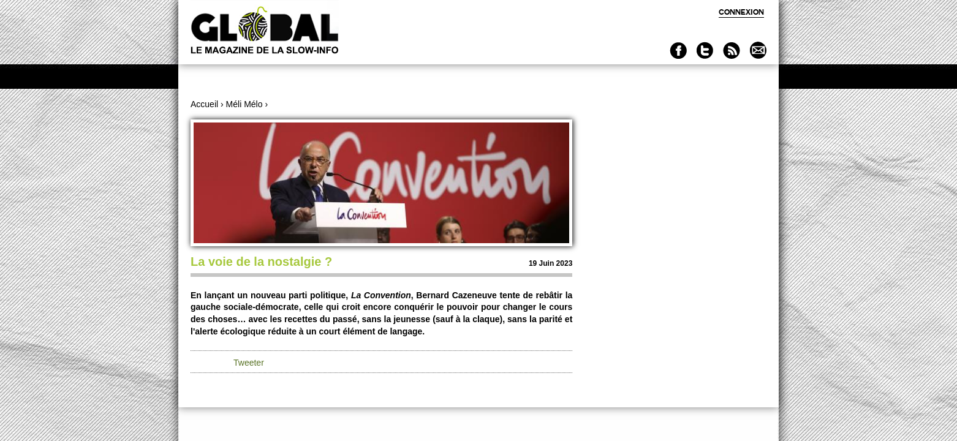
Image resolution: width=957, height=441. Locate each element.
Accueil (204, 104)
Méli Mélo (244, 104)
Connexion (741, 12)
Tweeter (248, 363)
